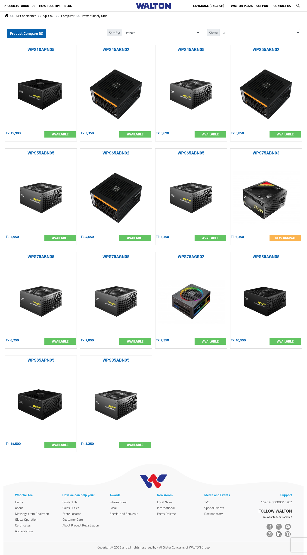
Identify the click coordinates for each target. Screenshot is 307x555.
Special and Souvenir (124, 513)
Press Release (167, 513)
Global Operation (26, 519)
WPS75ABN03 (266, 153)
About (19, 507)
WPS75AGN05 (116, 256)
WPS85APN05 (41, 360)
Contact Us (70, 502)
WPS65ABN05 (191, 153)
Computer (67, 15)
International (118, 502)
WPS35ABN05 (115, 360)
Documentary (213, 513)
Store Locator (71, 513)
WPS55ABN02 (266, 49)
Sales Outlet (70, 507)
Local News (165, 502)
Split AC (48, 15)
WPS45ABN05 (191, 49)
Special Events (214, 507)
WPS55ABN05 (41, 153)
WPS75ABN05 (41, 256)
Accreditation (24, 531)
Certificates (23, 525)
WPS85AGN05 (266, 256)
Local (113, 507)
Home (19, 502)
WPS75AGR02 (191, 256)
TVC (207, 502)
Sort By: (114, 32)
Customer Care (72, 519)
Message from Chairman (32, 513)
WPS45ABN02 (115, 49)
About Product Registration (80, 525)
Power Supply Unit (94, 15)
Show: (213, 32)
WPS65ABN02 (115, 153)
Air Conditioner (26, 15)
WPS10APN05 (41, 49)
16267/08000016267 (276, 502)
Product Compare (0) (26, 33)
